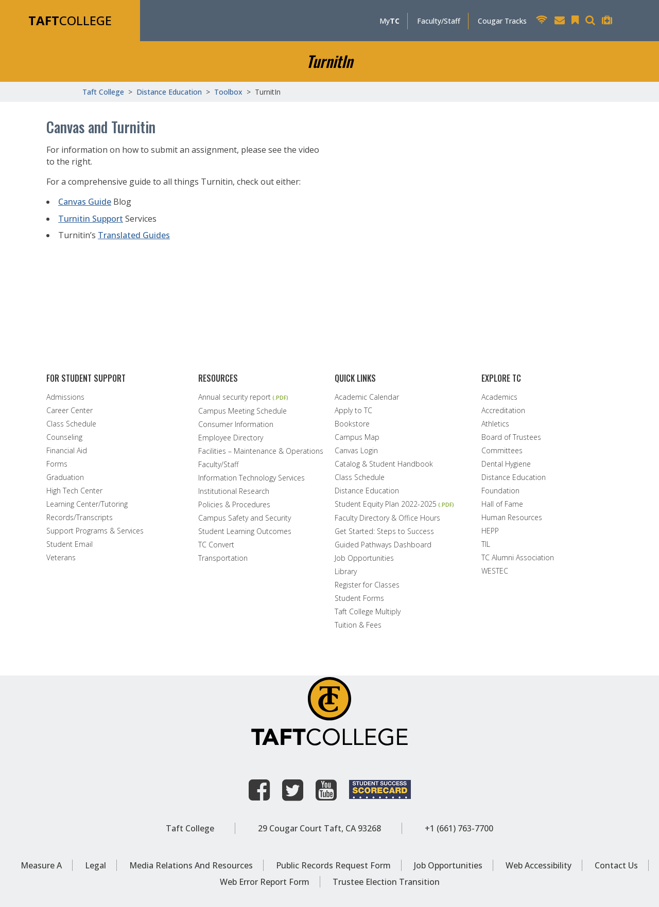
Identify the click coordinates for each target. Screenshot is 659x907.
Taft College (190, 828)
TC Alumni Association (517, 558)
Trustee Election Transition (386, 881)
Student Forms (359, 598)
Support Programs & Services (95, 531)
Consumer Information (235, 424)
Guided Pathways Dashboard (383, 545)
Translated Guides (134, 235)
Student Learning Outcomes (244, 531)
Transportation (223, 558)
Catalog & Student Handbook (384, 464)
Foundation (500, 491)
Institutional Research (233, 491)
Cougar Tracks (502, 21)
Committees (502, 451)
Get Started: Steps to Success (384, 531)
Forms (56, 464)
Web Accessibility (538, 865)
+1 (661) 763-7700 (459, 828)
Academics (499, 397)
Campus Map (357, 437)
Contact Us (616, 865)
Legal (95, 865)
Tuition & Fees (358, 625)
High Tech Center (74, 491)
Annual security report (234, 397)
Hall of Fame (502, 504)
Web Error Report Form (264, 881)
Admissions (65, 397)
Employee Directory (230, 438)
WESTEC (494, 571)
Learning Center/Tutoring (87, 504)
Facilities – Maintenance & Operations (260, 451)
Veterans (61, 558)
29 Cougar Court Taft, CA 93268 (319, 828)
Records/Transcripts (79, 517)
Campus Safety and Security (244, 518)
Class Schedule (71, 424)
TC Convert (216, 545)
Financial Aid (66, 451)
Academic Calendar (367, 397)
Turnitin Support (90, 218)
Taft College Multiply (368, 612)
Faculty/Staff (438, 21)
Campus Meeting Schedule (242, 411)
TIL (485, 544)
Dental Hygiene (506, 464)
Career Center (69, 410)
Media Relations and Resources (191, 865)
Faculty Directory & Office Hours (387, 518)
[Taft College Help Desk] (609, 21)
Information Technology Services (251, 478)
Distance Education (367, 491)
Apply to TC (353, 410)
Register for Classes (367, 585)
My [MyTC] (389, 21)
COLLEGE (70, 20)
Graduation (65, 477)
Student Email (69, 544)
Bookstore (352, 424)
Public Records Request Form (333, 865)
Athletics (495, 424)
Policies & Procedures (234, 505)
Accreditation (503, 410)
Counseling (64, 437)
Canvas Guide (84, 201)
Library (346, 571)
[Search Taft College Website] (592, 21)
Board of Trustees (511, 437)
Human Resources (511, 517)
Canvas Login (356, 451)
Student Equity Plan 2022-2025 (386, 504)
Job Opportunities (364, 558)
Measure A (41, 865)
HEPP (490, 531)
